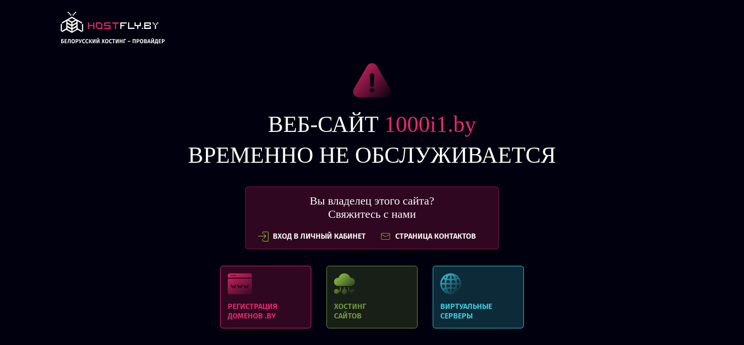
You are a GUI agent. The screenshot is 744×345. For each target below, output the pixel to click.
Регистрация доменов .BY (265, 297)
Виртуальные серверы (478, 297)
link (113, 30)
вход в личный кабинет (312, 236)
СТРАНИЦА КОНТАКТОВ (428, 236)
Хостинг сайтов (372, 297)
